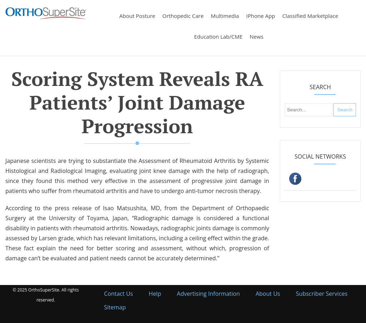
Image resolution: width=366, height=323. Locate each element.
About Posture (137, 15)
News (257, 36)
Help (155, 294)
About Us (268, 294)
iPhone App (260, 15)
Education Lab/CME (218, 36)
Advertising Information (208, 294)
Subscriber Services (321, 294)
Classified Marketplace (310, 15)
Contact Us (118, 294)
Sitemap (115, 307)
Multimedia (225, 15)
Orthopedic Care (182, 15)
